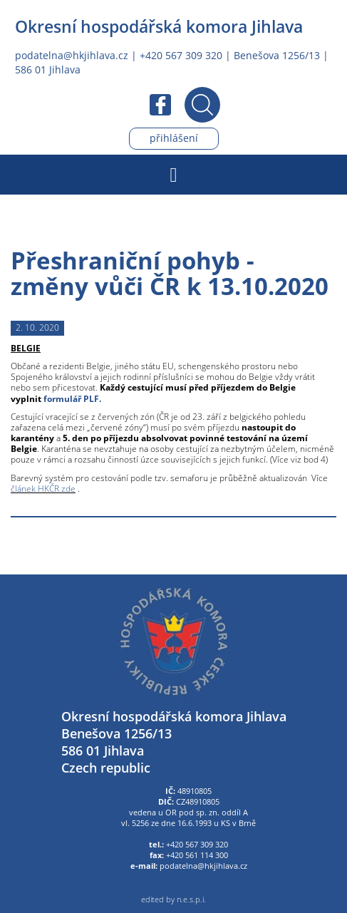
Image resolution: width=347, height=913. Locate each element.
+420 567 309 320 (181, 55)
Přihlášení (174, 138)
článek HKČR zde (43, 488)
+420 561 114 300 (197, 855)
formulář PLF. (72, 398)
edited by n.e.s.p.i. (173, 899)
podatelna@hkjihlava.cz (71, 55)
